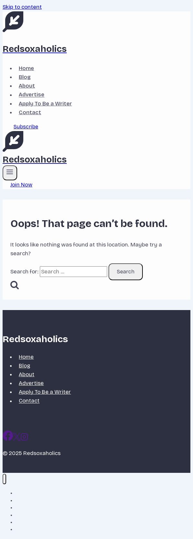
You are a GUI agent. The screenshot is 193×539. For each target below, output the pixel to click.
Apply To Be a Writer (45, 103)
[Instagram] (24, 439)
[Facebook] (8, 439)
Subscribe (26, 127)
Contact (30, 112)
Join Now (21, 185)
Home (26, 68)
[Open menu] (10, 172)
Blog (25, 77)
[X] (16, 439)
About (27, 85)
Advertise (31, 94)
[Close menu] (4, 479)
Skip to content (22, 7)
